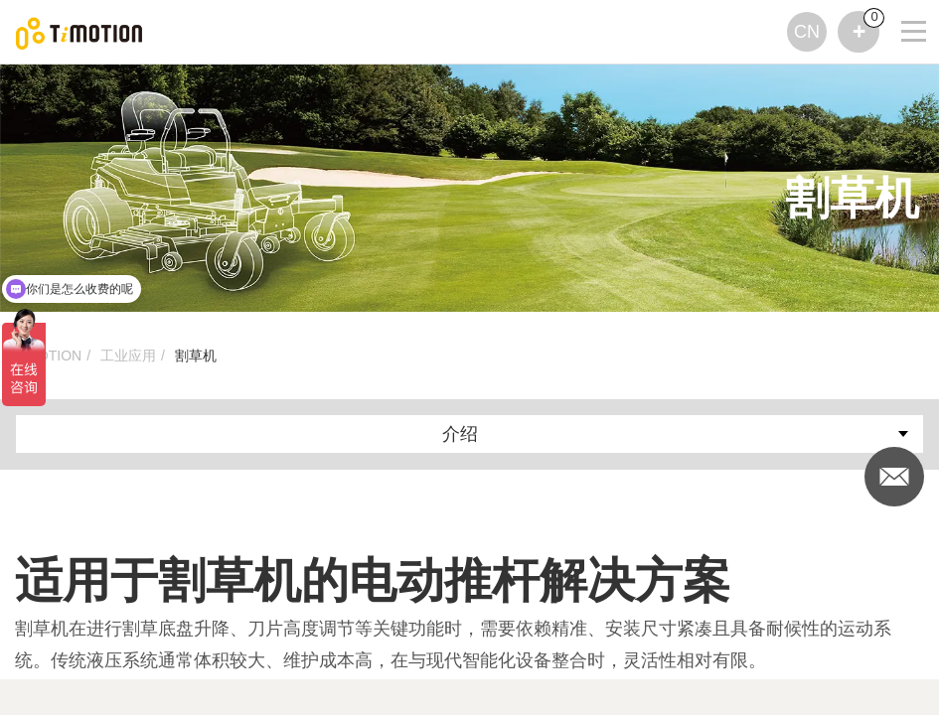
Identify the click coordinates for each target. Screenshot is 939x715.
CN (807, 32)
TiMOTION (48, 355)
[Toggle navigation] (901, 5)
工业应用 (128, 355)
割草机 (196, 355)
